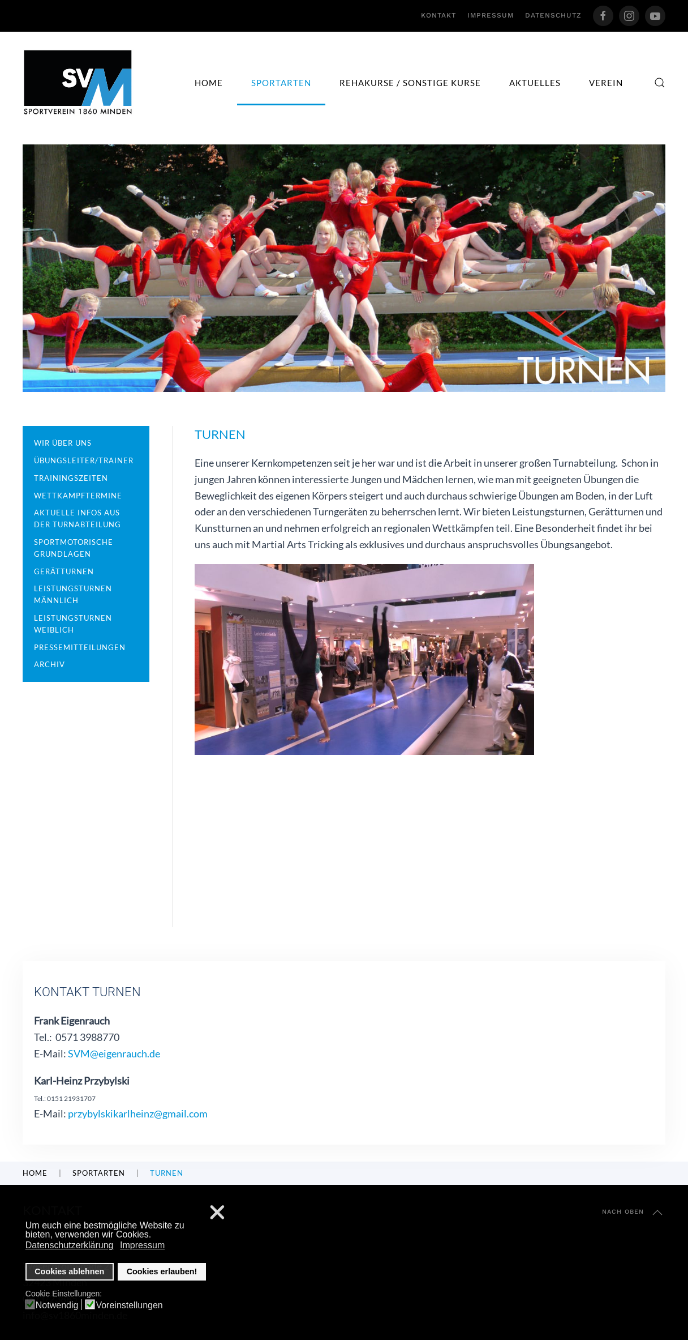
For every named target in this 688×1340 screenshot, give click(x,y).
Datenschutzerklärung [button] (69, 1245)
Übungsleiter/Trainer (84, 460)
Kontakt (438, 15)
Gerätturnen (64, 571)
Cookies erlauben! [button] (162, 1271)
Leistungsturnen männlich (73, 594)
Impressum (490, 15)
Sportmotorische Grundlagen (73, 547)
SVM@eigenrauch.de (114, 1053)
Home (209, 83)
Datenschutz (553, 15)
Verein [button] (606, 83)
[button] (659, 82)
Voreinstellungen (129, 1305)
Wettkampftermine (78, 495)
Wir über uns (63, 442)
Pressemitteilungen (80, 647)
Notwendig (57, 1305)
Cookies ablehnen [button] (69, 1271)
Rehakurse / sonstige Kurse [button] (410, 83)
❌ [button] (217, 1213)
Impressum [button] (142, 1245)
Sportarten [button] (281, 83)
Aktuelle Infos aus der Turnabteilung (77, 518)
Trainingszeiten (71, 478)
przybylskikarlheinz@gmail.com (138, 1113)
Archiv (49, 664)
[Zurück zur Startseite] (78, 82)
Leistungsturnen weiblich (73, 623)
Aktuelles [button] (535, 83)
